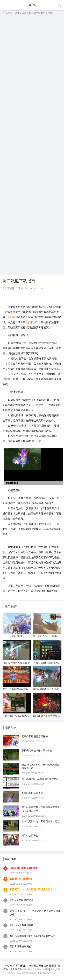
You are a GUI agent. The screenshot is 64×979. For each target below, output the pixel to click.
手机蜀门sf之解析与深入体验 (37, 750)
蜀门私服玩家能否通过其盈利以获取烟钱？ (32, 935)
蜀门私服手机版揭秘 (20, 946)
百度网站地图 (41, 969)
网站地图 (27, 969)
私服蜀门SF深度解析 (21, 878)
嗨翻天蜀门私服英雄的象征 (24, 868)
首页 (17, 13)
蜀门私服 (26, 13)
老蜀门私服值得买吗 (32, 793)
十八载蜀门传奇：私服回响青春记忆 (41, 821)
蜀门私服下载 (33, 322)
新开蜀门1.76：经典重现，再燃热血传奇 (31, 889)
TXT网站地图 (24, 972)
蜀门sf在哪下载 (30, 835)
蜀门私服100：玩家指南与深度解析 (40, 779)
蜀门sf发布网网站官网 (21, 900)
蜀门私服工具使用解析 (22, 925)
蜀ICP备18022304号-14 (43, 972)
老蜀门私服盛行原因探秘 (35, 736)
